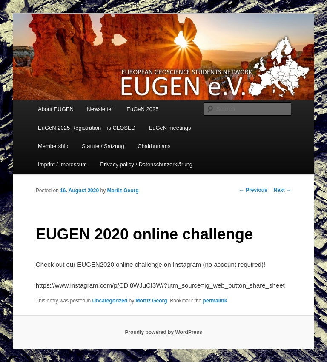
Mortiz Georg (122, 191)
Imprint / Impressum (62, 164)
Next (282, 190)
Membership (53, 146)
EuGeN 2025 (142, 109)
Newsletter (100, 109)
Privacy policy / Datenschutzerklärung (146, 164)
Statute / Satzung (103, 146)
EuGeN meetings (170, 128)
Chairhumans (154, 146)
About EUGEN (56, 109)
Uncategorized (110, 301)
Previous (253, 190)
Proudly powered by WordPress (163, 332)
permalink (215, 301)
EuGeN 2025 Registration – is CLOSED (86, 128)
